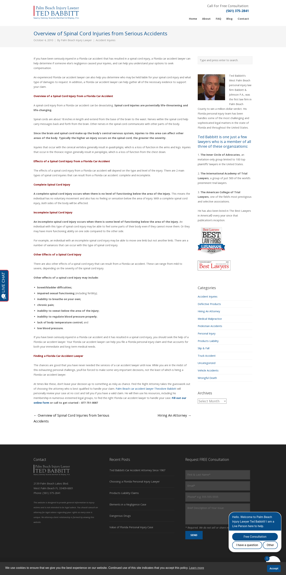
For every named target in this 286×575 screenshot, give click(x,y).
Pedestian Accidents (210, 326)
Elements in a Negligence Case (127, 504)
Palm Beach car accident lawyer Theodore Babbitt (146, 388)
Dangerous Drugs (120, 515)
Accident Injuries (105, 40)
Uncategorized (206, 363)
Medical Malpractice (210, 318)
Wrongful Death (207, 378)
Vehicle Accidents (208, 370)
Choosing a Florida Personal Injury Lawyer (134, 481)
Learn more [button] (196, 567)
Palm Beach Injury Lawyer (76, 40)
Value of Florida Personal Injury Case (131, 527)
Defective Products (209, 304)
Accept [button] (274, 568)
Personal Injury (206, 333)
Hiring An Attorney (174, 415)
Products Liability (208, 341)
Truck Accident (207, 355)
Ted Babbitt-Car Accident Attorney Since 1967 (137, 470)
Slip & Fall (203, 348)
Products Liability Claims (124, 493)
